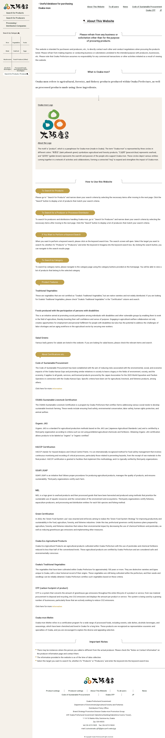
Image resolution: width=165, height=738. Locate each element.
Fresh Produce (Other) (20, 59)
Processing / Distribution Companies (16, 24)
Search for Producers (15, 18)
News (125, 7)
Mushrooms (7, 59)
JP (161, 10)
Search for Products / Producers (16, 74)
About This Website (95, 7)
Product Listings (50, 691)
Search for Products (15, 13)
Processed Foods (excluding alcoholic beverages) (20, 68)
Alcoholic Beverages (7, 68)
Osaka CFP (150, 10)
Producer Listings (74, 691)
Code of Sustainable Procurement (147, 7)
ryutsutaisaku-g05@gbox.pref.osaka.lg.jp (101, 728)
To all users (114, 7)
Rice (7, 42)
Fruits (25, 42)
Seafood (16, 51)
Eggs (25, 51)
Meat (7, 51)
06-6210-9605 (92, 725)
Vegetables (16, 42)
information (57, 388)
